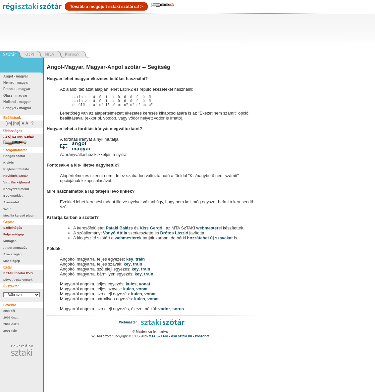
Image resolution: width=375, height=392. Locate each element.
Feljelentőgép (13, 234)
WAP (7, 209)
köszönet (202, 338)
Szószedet (11, 202)
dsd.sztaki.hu (181, 338)
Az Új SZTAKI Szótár (18, 136)
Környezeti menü (16, 189)
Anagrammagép (15, 247)
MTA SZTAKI (158, 338)
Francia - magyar (16, 89)
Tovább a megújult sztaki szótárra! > (106, 6)
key (129, 261)
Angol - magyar (15, 76)
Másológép (11, 261)
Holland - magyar (17, 102)
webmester (207, 229)
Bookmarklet (13, 195)
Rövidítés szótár (15, 175)
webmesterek (128, 239)
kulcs (131, 285)
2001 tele (10, 330)
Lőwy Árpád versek (17, 279)
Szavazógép (12, 254)
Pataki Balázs (120, 229)
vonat (144, 285)
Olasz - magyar (15, 95)
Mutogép (10, 241)
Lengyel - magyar (17, 108)
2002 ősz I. (11, 317)
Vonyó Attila (115, 234)
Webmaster (128, 324)
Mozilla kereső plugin (19, 215)
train (140, 261)
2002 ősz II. (11, 324)
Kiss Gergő (152, 229)
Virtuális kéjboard (16, 182)
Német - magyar (16, 82)
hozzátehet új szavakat (210, 239)
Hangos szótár (14, 156)
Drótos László (174, 234)
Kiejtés (8, 162)
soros (178, 310)
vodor (164, 310)
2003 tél (9, 311)
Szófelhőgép (12, 227)
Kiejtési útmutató (16, 169)
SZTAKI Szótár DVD (18, 273)
